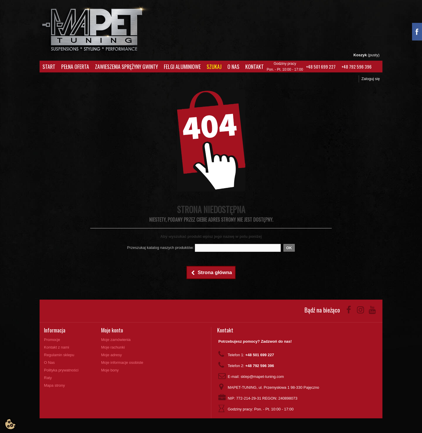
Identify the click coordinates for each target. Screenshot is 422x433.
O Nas (233, 66)
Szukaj (214, 66)
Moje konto (112, 330)
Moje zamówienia (115, 339)
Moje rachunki (113, 347)
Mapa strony (54, 385)
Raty (48, 378)
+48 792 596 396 (356, 66)
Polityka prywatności (61, 370)
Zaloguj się (370, 79)
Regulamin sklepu (59, 355)
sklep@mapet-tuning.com (262, 376)
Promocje (52, 339)
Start (48, 66)
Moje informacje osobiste (122, 362)
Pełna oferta (75, 66)
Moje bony (110, 370)
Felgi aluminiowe (182, 66)
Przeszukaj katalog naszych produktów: (160, 247)
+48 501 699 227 (321, 66)
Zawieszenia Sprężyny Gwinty (126, 66)
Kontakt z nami (56, 347)
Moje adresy (111, 355)
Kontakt (254, 66)
